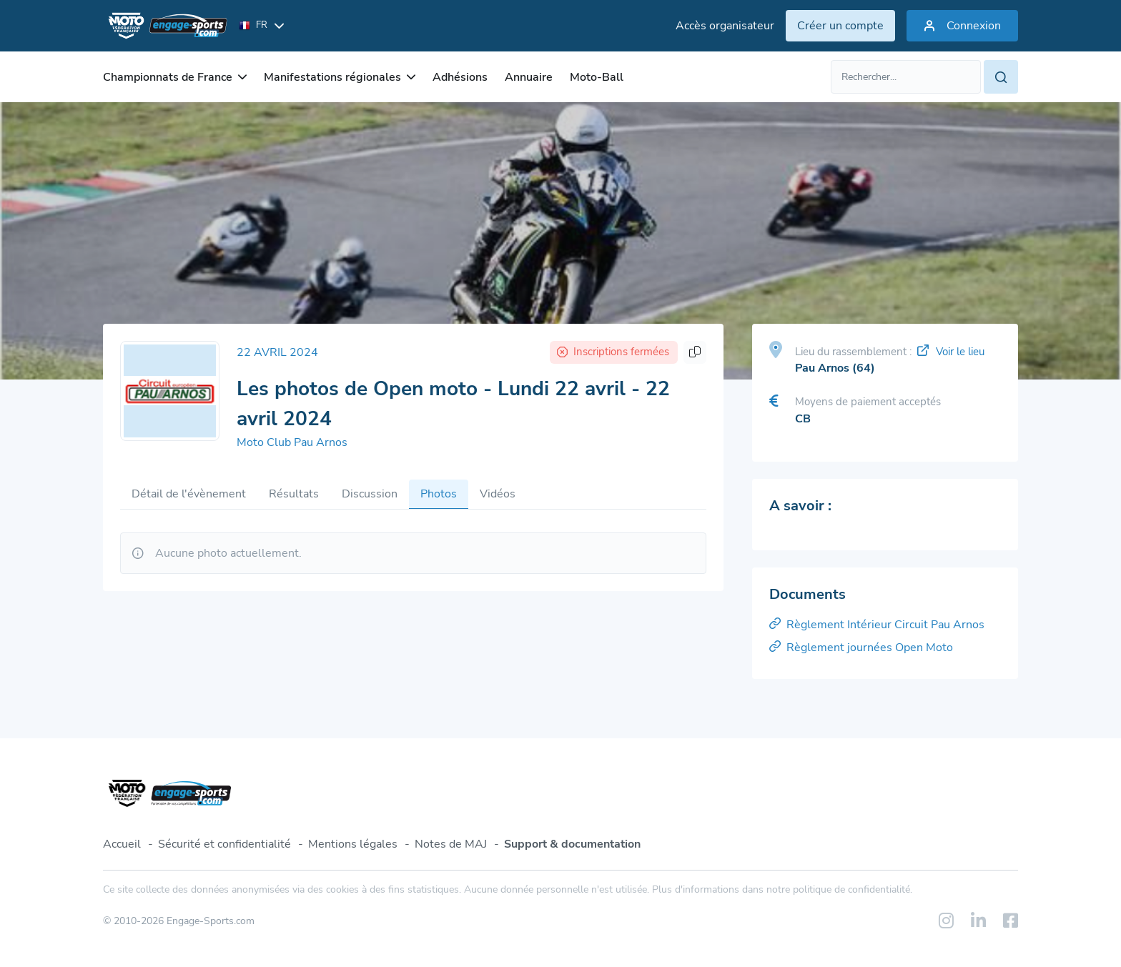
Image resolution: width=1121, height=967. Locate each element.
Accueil (122, 844)
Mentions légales (352, 844)
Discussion (369, 494)
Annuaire (529, 77)
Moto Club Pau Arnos (292, 442)
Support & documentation (572, 844)
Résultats (294, 494)
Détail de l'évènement (189, 494)
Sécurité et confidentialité (224, 844)
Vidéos (497, 494)
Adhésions (460, 77)
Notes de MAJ (451, 844)
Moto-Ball (596, 77)
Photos (438, 494)
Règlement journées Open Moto (861, 647)
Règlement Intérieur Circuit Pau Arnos (876, 625)
